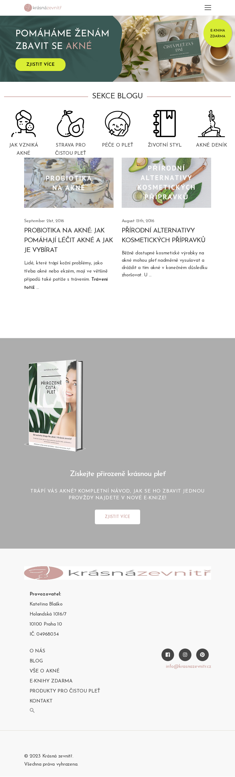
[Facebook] (167, 654)
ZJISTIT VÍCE (117, 517)
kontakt (41, 701)
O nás (38, 651)
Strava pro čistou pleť (70, 149)
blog (36, 661)
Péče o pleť (117, 145)
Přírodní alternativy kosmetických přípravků (163, 236)
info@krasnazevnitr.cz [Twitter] (188, 666)
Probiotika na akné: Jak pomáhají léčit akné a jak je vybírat (68, 241)
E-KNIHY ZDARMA (51, 681)
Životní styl (165, 145)
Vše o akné (45, 671)
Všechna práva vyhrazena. (51, 764)
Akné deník (211, 145)
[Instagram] (185, 654)
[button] (32, 710)
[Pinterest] (202, 654)
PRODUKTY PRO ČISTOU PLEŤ (65, 691)
